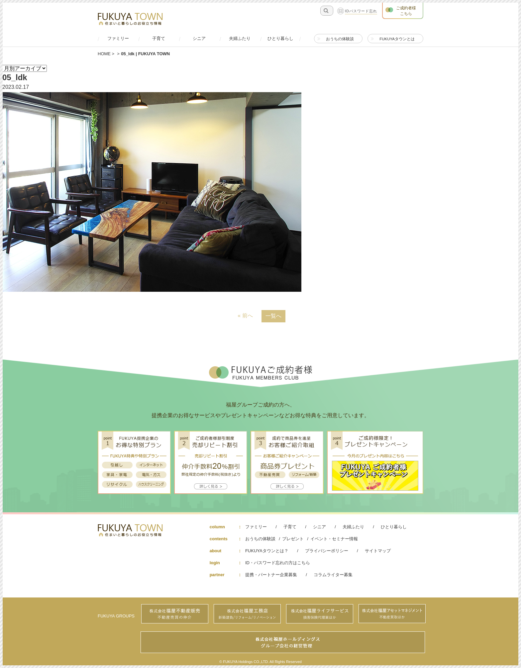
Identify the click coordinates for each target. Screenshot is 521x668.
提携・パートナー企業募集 (271, 574)
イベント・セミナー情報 (334, 538)
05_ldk (14, 77)
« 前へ (245, 315)
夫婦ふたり (353, 526)
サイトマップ (378, 550)
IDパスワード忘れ (361, 11)
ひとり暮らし (394, 526)
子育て (289, 526)
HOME (104, 53)
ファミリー (256, 526)
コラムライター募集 (333, 574)
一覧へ (273, 316)
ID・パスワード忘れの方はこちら (277, 562)
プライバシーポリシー (326, 550)
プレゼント (293, 538)
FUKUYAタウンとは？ (266, 550)
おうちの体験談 (260, 538)
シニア (319, 526)
